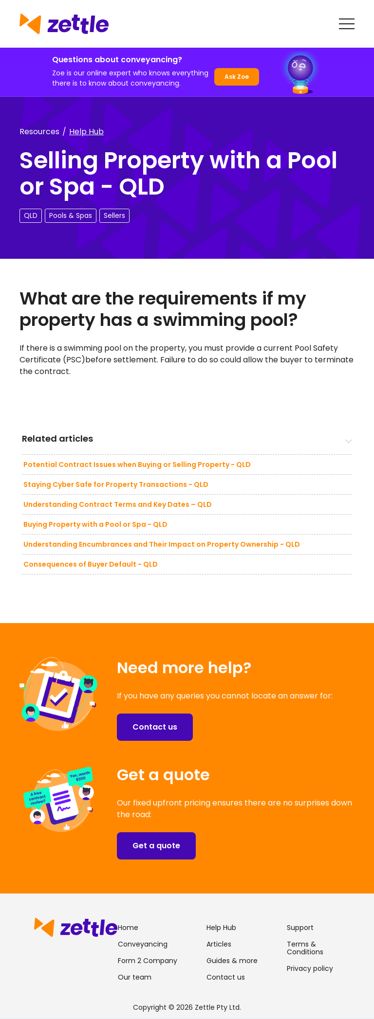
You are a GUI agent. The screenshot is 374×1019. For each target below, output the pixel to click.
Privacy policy (310, 968)
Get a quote (156, 845)
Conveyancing (143, 944)
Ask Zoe (236, 76)
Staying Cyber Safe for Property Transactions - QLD (115, 484)
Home (128, 927)
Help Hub (86, 131)
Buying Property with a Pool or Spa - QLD (95, 524)
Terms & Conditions (305, 948)
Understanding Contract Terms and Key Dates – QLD (117, 504)
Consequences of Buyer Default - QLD (90, 564)
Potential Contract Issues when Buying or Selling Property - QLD (137, 464)
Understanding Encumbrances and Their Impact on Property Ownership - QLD (161, 544)
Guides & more (232, 961)
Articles (218, 944)
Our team (134, 977)
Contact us (154, 727)
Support (300, 927)
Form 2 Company (147, 961)
